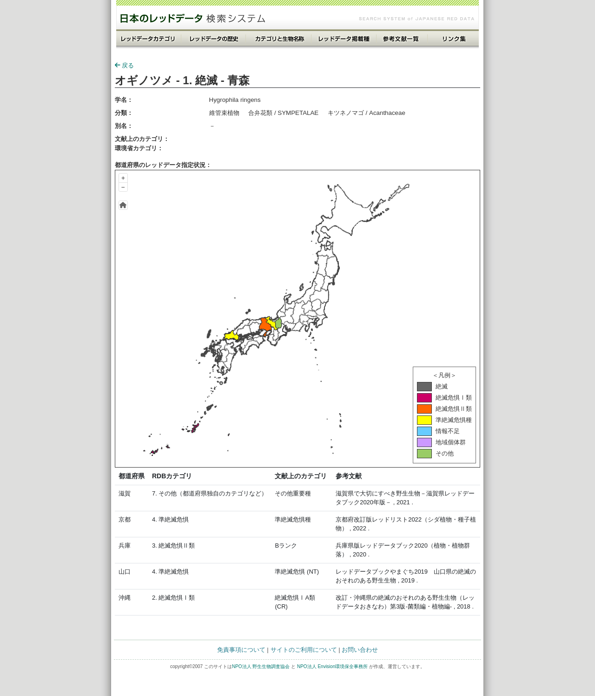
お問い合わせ (360, 649)
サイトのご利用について (304, 649)
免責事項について (241, 649)
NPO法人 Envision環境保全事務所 (332, 666)
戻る (124, 65)
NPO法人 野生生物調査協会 (261, 666)
